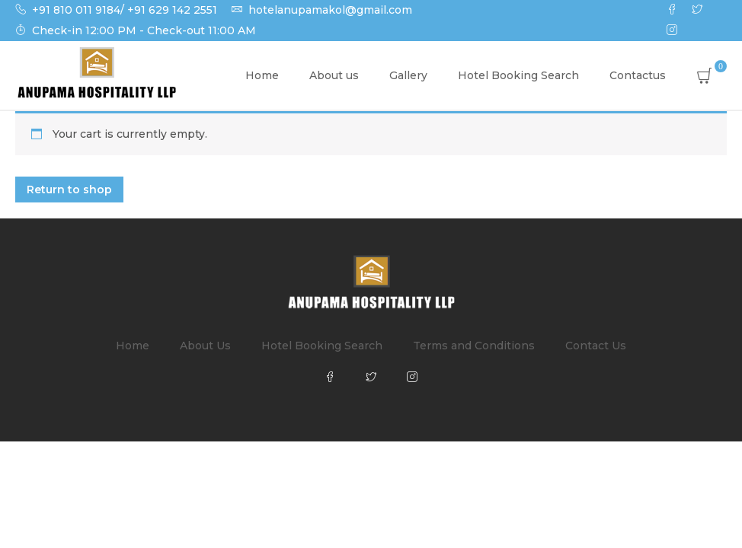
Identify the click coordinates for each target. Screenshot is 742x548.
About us (334, 75)
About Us (205, 345)
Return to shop (69, 189)
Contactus (637, 75)
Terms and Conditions (474, 345)
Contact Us (595, 345)
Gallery (408, 75)
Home (262, 75)
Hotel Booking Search (518, 75)
